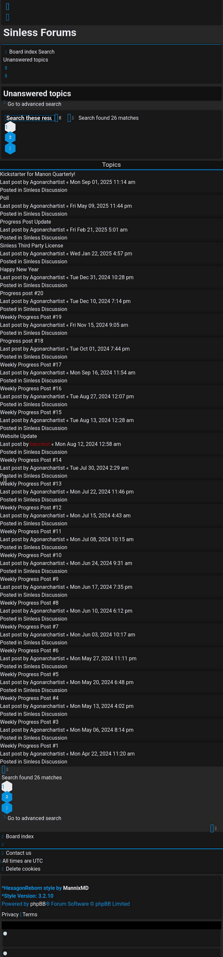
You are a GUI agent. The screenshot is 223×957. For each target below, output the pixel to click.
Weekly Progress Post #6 (29, 650)
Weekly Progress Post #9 (29, 579)
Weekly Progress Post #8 (29, 603)
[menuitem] (8, 19)
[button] (10, 148)
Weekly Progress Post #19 (31, 317)
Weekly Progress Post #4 (29, 698)
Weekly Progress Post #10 (31, 555)
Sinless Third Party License (31, 245)
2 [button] (10, 137)
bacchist (40, 444)
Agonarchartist (47, 182)
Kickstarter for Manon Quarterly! (37, 174)
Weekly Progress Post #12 (31, 507)
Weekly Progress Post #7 (29, 627)
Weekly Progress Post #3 (29, 722)
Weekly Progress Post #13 (31, 484)
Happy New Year (19, 269)
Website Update (18, 436)
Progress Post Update (25, 222)
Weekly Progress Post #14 (31, 460)
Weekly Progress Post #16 (31, 388)
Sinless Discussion (45, 190)
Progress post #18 (21, 341)
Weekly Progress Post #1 (29, 746)
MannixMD (75, 888)
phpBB (38, 904)
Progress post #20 (21, 293)
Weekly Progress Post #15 (31, 412)
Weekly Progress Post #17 (31, 365)
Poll (4, 198)
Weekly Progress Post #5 (29, 674)
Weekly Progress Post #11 (31, 531)
